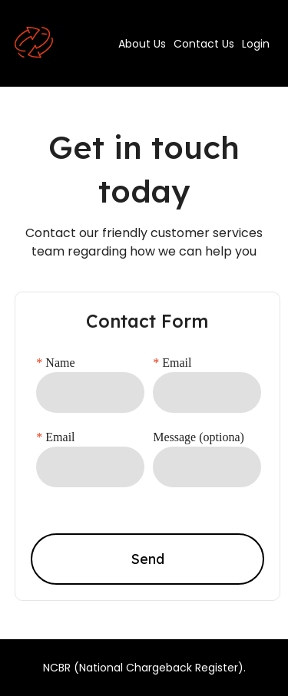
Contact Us (204, 43)
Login (256, 43)
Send (147, 559)
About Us (142, 43)
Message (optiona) (198, 437)
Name (55, 362)
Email (172, 362)
